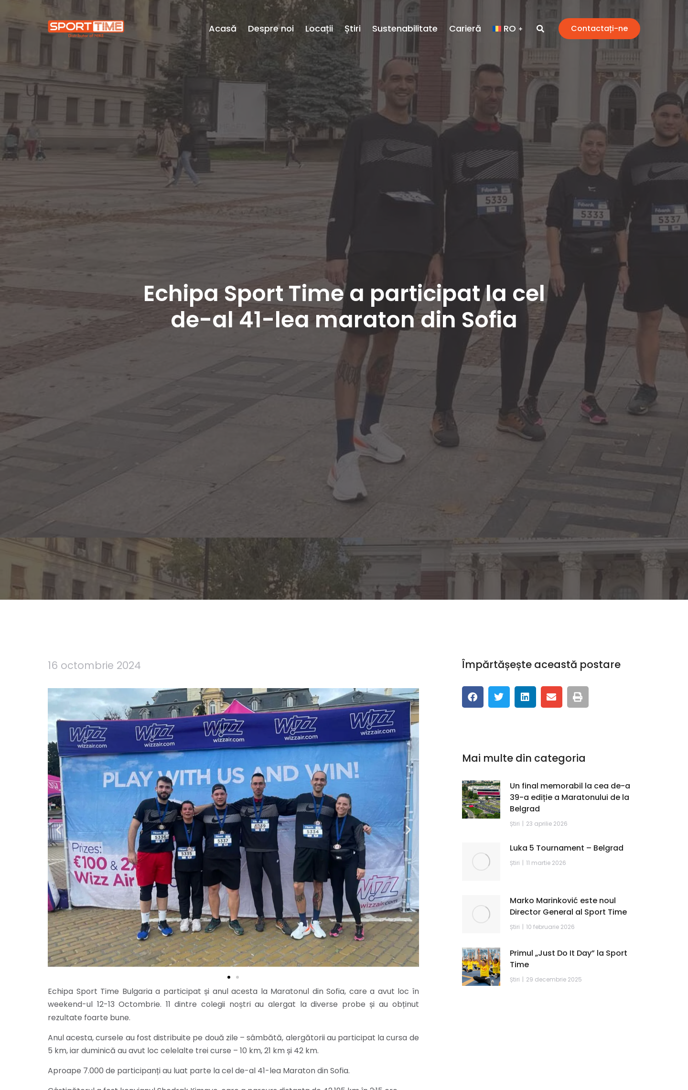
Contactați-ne (599, 28)
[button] (58, 829)
